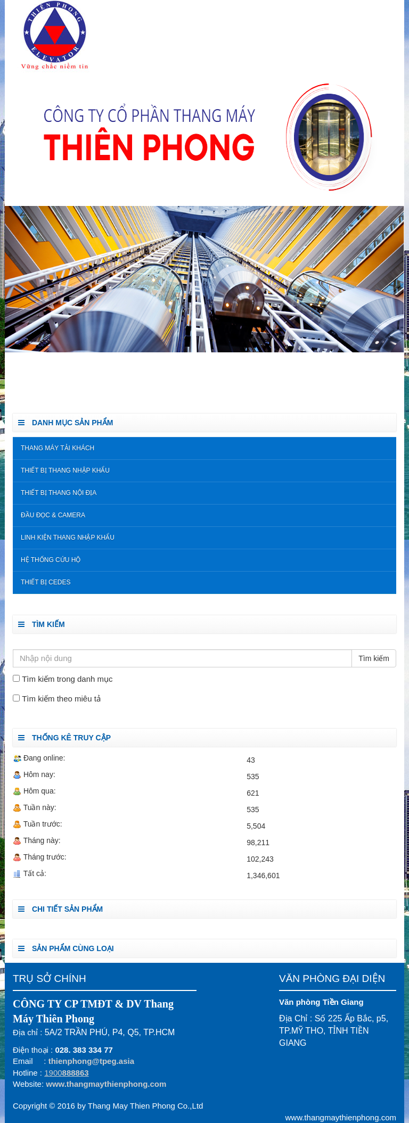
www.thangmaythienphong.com (106, 1083)
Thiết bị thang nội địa (58, 493)
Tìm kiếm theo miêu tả (61, 698)
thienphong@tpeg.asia (91, 1061)
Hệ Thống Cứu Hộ (50, 560)
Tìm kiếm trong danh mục (67, 678)
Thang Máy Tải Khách (57, 448)
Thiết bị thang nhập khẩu (65, 470)
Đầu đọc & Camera (53, 515)
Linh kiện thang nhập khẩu (67, 537)
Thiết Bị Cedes (45, 582)
